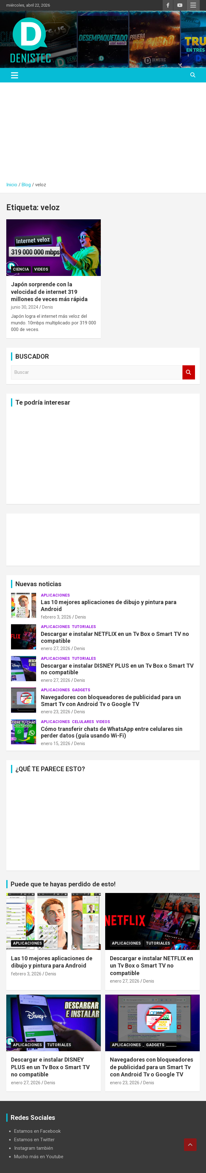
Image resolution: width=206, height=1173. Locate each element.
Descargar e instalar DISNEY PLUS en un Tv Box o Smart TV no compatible (50, 1067)
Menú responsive (193, 5)
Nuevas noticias (38, 584)
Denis (47, 307)
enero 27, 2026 (55, 648)
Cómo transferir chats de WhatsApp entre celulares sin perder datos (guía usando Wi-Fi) (111, 732)
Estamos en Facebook (37, 1131)
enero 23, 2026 (55, 711)
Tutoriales (84, 627)
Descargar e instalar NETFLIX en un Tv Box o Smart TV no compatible (151, 965)
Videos (41, 269)
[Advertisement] (103, 134)
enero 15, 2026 (55, 743)
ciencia (21, 269)
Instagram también (33, 1148)
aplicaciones (55, 595)
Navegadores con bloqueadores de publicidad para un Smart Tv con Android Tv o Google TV (111, 700)
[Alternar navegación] (14, 75)
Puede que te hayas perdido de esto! (63, 884)
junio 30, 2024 (24, 307)
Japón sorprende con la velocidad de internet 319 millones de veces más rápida (49, 291)
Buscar (188, 372)
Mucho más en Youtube (38, 1156)
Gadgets (81, 690)
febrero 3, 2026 (56, 617)
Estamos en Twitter (34, 1139)
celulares (83, 722)
